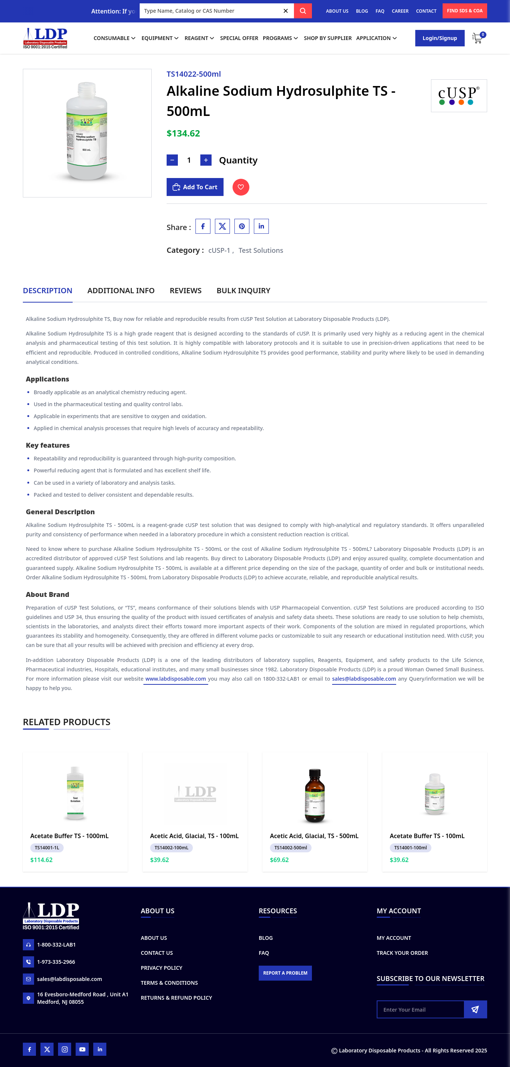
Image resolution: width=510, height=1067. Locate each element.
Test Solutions (261, 250)
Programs (281, 38)
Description (48, 290)
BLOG (362, 11)
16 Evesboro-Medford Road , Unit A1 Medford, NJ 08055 (75, 998)
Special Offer (239, 38)
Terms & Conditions (169, 982)
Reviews (185, 290)
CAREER (400, 11)
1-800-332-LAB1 (49, 944)
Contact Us (157, 952)
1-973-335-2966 (49, 962)
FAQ (380, 11)
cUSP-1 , (221, 250)
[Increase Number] (206, 160)
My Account (394, 937)
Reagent (200, 38)
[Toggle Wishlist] (241, 187)
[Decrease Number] (172, 160)
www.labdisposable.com (175, 678)
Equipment (161, 38)
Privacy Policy (161, 967)
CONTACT (426, 11)
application (377, 38)
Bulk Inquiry (243, 290)
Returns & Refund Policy (176, 997)
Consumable (115, 38)
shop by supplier (328, 38)
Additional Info (121, 290)
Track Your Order (402, 952)
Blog (266, 937)
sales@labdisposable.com (364, 678)
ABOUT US (337, 11)
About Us (154, 937)
